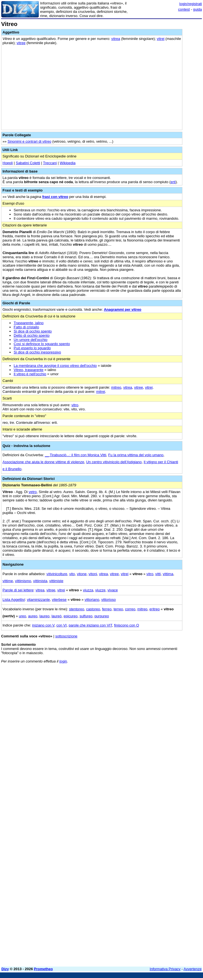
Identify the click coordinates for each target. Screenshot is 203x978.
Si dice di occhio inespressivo (37, 352)
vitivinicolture (57, 574)
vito (72, 574)
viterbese (59, 599)
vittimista (40, 581)
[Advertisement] (160, 702)
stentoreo (76, 609)
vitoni (93, 574)
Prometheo (43, 969)
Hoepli (8, 163)
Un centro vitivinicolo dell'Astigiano (114, 462)
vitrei (160, 39)
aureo (32, 616)
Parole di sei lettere (18, 590)
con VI (61, 625)
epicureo (71, 616)
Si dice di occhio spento (33, 331)
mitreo (116, 387)
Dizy (5, 969)
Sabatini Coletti (28, 163)
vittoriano (91, 599)
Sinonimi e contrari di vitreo (29, 141)
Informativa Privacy (165, 969)
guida (197, 9)
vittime (8, 581)
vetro (33, 492)
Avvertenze (192, 969)
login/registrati (190, 4)
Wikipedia (67, 163)
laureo (44, 616)
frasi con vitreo (55, 197)
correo (130, 609)
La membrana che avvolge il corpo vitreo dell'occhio (55, 366)
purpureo (102, 616)
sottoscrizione (66, 636)
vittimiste (56, 581)
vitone (82, 574)
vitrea (115, 39)
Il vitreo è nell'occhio (30, 374)
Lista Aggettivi (14, 599)
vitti (158, 574)
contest (184, 9)
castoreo (93, 609)
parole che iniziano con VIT (90, 625)
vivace (113, 590)
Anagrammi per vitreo (122, 309)
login (63, 661)
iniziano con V (43, 625)
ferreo (107, 609)
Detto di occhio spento (32, 335)
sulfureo (85, 616)
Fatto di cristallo (26, 327)
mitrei (100, 391)
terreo (118, 609)
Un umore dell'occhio (30, 340)
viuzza (88, 590)
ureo (22, 616)
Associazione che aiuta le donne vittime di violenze (43, 462)
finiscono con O (126, 625)
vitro (74, 405)
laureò (57, 616)
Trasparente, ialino (29, 323)
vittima (168, 574)
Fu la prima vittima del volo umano (135, 455)
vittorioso (108, 599)
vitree (21, 43)
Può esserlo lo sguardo (32, 348)
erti (173, 182)
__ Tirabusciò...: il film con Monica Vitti (75, 455)
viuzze (100, 590)
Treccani (50, 163)
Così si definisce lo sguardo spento (42, 344)
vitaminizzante (38, 599)
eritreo (154, 609)
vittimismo (23, 581)
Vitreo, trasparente (29, 370)
